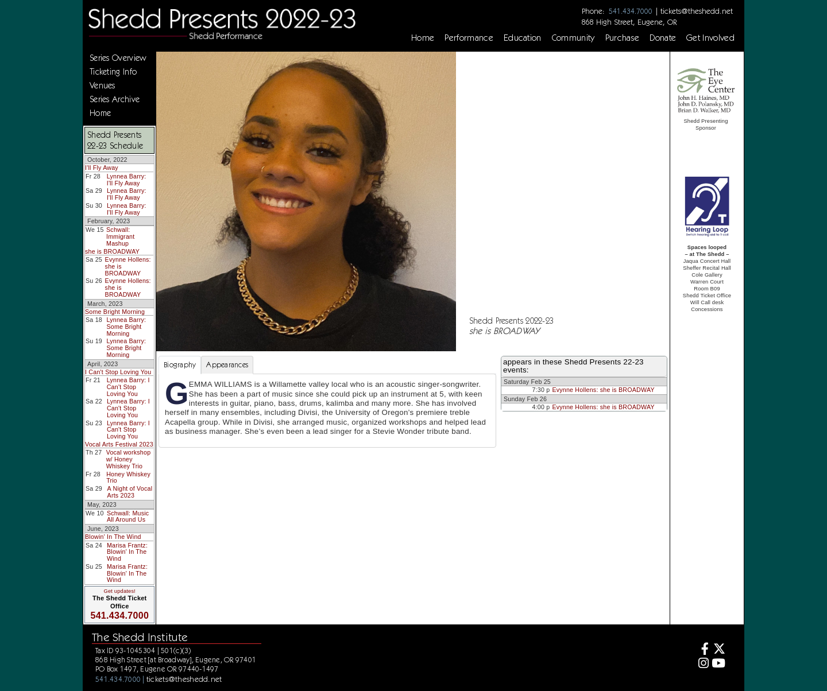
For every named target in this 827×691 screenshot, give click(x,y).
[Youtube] (719, 664)
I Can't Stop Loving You (118, 371)
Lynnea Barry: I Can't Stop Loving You (128, 386)
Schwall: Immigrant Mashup (120, 236)
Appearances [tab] (227, 364)
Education (523, 37)
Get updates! (119, 591)
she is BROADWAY (112, 251)
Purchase (622, 37)
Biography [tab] (180, 364)
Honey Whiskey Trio (128, 477)
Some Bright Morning (115, 311)
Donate (663, 37)
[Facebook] (702, 650)
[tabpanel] (327, 410)
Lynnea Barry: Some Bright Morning (126, 326)
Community (573, 37)
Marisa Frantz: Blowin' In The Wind (127, 552)
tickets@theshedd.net (696, 10)
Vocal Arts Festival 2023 (119, 444)
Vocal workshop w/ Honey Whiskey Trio (128, 459)
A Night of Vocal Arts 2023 (130, 492)
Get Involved (710, 37)
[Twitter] (719, 650)
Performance (469, 37)
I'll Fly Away (101, 167)
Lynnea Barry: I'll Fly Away (126, 180)
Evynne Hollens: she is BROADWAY (603, 389)
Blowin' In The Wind (113, 536)
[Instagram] (702, 664)
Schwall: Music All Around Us (128, 516)
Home (422, 37)
